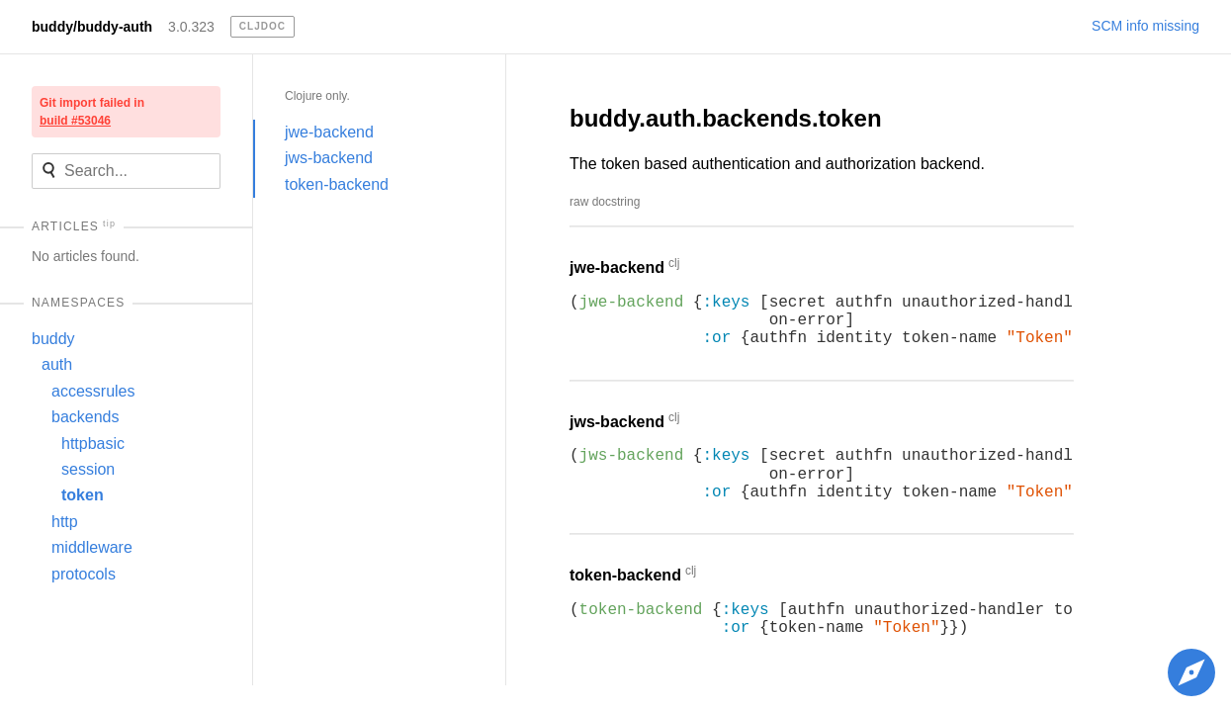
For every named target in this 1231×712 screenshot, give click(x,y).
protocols (83, 574)
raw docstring (605, 202)
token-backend (337, 184)
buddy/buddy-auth (92, 27)
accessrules (92, 391)
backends (85, 416)
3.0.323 (191, 27)
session (88, 469)
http (64, 521)
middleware (91, 547)
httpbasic (93, 443)
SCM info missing (1145, 26)
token (82, 495)
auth (57, 364)
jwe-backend (329, 132)
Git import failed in (92, 112)
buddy (53, 338)
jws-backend (329, 157)
